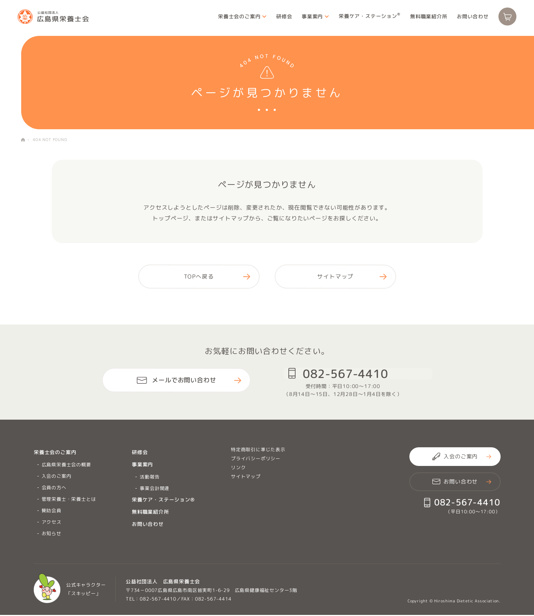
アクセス (51, 523)
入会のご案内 (56, 477)
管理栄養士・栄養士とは (69, 500)
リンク (238, 468)
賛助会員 (51, 511)
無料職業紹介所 (425, 17)
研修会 (280, 17)
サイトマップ (335, 277)
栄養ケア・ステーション (366, 17)
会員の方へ (54, 488)
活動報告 (149, 478)
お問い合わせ (469, 17)
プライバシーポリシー (255, 459)
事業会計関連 (155, 489)
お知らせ (51, 534)
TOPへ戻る (199, 277)
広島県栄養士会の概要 (66, 465)
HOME (23, 139)
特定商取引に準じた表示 (258, 450)
